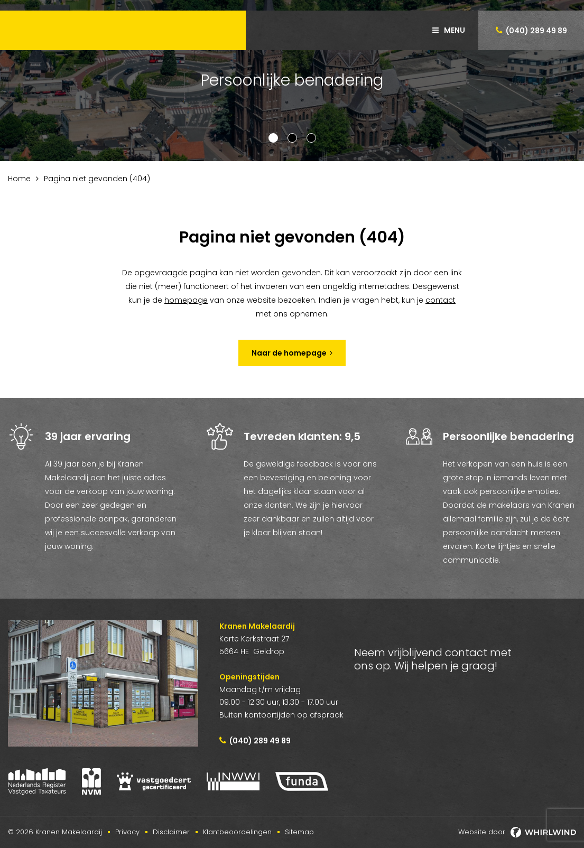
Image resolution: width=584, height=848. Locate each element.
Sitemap (299, 832)
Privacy (127, 832)
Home (19, 178)
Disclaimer (171, 832)
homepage (186, 300)
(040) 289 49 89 (536, 30)
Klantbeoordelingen (237, 832)
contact (440, 300)
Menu (454, 30)
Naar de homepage (289, 353)
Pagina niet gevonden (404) (97, 178)
